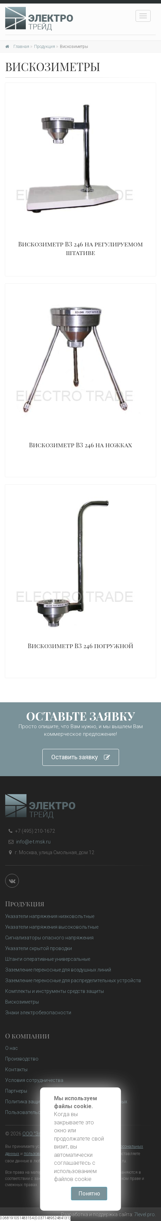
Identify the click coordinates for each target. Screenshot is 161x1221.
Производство (22, 1059)
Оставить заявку (80, 757)
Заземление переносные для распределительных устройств (73, 980)
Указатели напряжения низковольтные (49, 916)
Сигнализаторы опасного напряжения (49, 937)
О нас (11, 1048)
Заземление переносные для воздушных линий (58, 970)
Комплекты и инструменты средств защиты (54, 991)
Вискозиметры (22, 1002)
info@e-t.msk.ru (33, 841)
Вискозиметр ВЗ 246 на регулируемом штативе (80, 248)
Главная (17, 46)
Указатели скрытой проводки (38, 948)
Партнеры (16, 1091)
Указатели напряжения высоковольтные (51, 927)
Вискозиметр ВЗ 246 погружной (80, 646)
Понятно (89, 1193)
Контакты (16, 1069)
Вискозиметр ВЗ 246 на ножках (80, 445)
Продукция (44, 46)
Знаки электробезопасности (38, 1012)
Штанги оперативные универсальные (47, 959)
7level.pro (144, 1214)
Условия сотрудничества (34, 1080)
